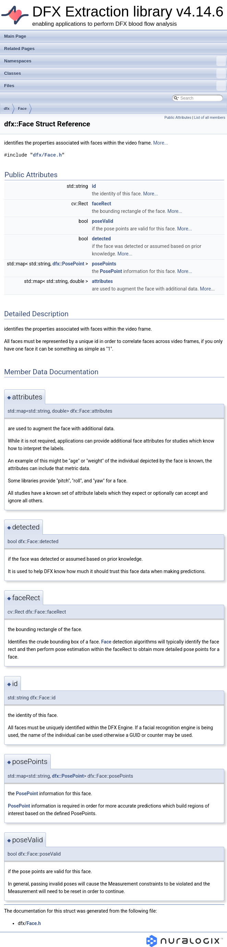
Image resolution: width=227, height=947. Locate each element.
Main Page (15, 36)
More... (160, 143)
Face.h (33, 923)
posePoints (104, 263)
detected (101, 238)
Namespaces (115, 61)
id (94, 186)
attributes (102, 281)
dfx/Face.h (47, 155)
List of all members (209, 117)
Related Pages (19, 48)
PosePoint (111, 271)
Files (115, 86)
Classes (115, 73)
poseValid (102, 221)
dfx (7, 108)
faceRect (101, 203)
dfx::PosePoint (68, 263)
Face (22, 108)
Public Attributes (177, 117)
